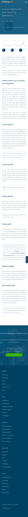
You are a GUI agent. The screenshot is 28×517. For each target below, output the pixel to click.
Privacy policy (5, 480)
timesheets (16, 251)
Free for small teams (6, 441)
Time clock (4, 461)
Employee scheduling (6, 426)
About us (4, 390)
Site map (4, 489)
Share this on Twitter (3, 21)
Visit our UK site (5, 492)
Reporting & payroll (6, 432)
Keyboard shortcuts (6, 409)
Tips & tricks (4, 412)
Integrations (4, 454)
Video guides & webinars (7, 406)
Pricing (3, 384)
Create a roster (14, 349)
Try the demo (5, 378)
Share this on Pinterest (10, 21)
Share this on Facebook (5, 21)
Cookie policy (5, 483)
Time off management (7, 438)
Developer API (5, 451)
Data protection (5, 486)
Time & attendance (6, 429)
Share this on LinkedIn (7, 21)
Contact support (5, 415)
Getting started (5, 400)
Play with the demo (14, 354)
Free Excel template (6, 467)
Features (4, 381)
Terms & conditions (6, 477)
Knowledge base (5, 403)
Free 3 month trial (6, 387)
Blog (3, 457)
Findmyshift (4, 501)
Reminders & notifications (7, 435)
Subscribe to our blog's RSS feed (12, 21)
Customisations (5, 464)
